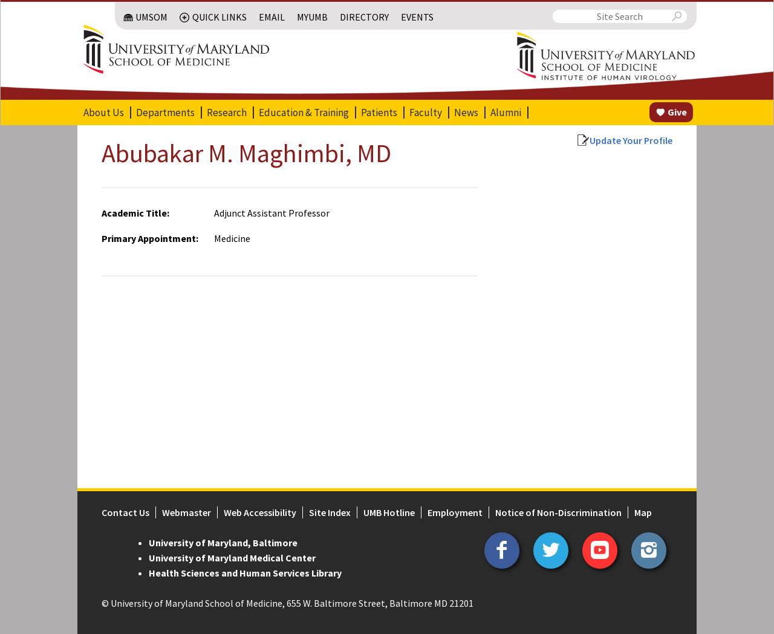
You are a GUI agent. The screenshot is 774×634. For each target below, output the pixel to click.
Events (417, 17)
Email (272, 17)
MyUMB (312, 17)
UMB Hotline (389, 512)
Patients (379, 112)
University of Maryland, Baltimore (223, 543)
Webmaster (186, 512)
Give (677, 112)
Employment (455, 512)
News (466, 112)
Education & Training (304, 112)
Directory (364, 17)
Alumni (505, 112)
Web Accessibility (260, 512)
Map (643, 512)
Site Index (330, 512)
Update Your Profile (631, 140)
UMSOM (151, 17)
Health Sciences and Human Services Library (245, 573)
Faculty (425, 112)
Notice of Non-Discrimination (558, 512)
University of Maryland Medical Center (232, 558)
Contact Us (125, 512)
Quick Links (219, 17)
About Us (103, 112)
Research (227, 112)
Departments (165, 112)
